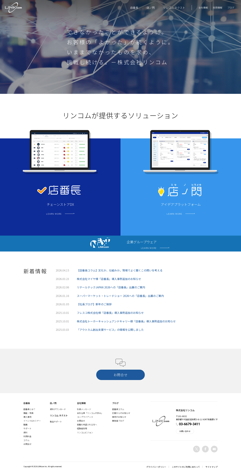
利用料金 (27, 436)
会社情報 (203, 7)
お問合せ (27, 444)
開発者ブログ (118, 420)
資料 (25, 432)
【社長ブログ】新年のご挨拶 (94, 304)
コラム (26, 440)
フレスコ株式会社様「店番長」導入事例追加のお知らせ (110, 313)
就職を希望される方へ (87, 424)
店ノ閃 (151, 8)
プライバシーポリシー (156, 466)
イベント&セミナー (32, 420)
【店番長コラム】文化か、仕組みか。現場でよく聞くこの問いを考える (120, 270)
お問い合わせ (184, 431)
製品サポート (56, 421)
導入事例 (27, 416)
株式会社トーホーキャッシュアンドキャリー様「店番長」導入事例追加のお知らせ (126, 321)
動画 (25, 424)
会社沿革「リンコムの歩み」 (90, 413)
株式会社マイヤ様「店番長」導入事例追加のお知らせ (109, 279)
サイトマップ (212, 466)
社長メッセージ (84, 409)
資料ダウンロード (58, 409)
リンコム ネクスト (174, 8)
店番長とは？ (29, 409)
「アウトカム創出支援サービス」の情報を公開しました (110, 330)
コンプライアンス (85, 416)
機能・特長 (28, 413)
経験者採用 (82, 428)
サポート (27, 428)
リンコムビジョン (85, 432)
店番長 (134, 8)
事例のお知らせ (119, 416)
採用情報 (217, 7)
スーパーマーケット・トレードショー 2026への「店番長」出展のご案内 (120, 296)
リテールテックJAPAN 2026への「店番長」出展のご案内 (111, 287)
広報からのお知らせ (121, 413)
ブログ (230, 7)
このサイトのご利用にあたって (186, 466)
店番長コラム (118, 409)
